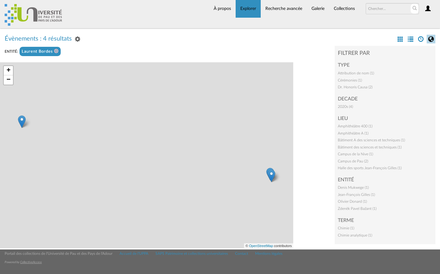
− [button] (9, 80)
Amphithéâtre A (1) (353, 133)
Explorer (248, 9)
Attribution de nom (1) (356, 73)
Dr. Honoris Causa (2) (355, 87)
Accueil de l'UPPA (134, 253)
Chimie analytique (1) (355, 235)
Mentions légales (268, 253)
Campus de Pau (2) (353, 161)
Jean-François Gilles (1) (356, 195)
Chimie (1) (346, 228)
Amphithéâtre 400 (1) (355, 126)
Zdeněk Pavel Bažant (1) (357, 208)
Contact (241, 253)
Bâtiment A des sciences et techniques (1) (371, 140)
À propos (222, 9)
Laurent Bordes (40, 51)
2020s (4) (345, 106)
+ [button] (9, 70)
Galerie (318, 9)
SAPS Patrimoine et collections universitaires (191, 253)
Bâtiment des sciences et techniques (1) (370, 147)
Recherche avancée (283, 9)
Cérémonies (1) (350, 80)
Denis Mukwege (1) (353, 187)
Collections (344, 9)
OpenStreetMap (261, 246)
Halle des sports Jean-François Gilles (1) (370, 168)
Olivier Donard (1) (352, 201)
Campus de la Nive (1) (355, 154)
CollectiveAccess (31, 262)
